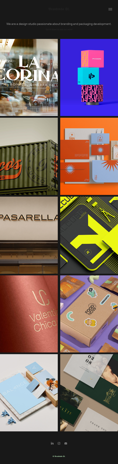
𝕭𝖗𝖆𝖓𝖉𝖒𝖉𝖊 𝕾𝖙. (59, 9)
